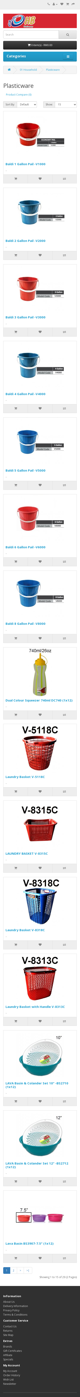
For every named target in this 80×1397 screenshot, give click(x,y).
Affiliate (7, 1355)
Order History (11, 1375)
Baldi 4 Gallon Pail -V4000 (25, 394)
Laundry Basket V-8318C (25, 930)
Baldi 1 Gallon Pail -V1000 (25, 164)
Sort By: (10, 104)
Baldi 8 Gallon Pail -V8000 (25, 623)
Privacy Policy (11, 1310)
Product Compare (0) (18, 94)
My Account (10, 1371)
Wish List (8, 1379)
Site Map (8, 1335)
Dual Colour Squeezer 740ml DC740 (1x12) (39, 700)
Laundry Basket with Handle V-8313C (35, 1006)
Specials (8, 1359)
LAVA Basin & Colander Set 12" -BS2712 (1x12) (37, 1165)
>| (27, 1270)
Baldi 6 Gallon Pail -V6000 (25, 547)
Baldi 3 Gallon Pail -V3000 (25, 317)
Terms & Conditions (15, 1314)
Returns (7, 1331)
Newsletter (9, 1384)
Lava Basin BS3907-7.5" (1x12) (30, 1243)
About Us (9, 1302)
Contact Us (9, 1326)
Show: (49, 104)
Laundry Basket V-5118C (25, 777)
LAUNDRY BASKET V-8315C (27, 853)
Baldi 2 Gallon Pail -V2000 (25, 240)
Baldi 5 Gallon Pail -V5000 (25, 470)
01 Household (28, 70)
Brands (7, 1346)
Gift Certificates (12, 1351)
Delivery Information (15, 1306)
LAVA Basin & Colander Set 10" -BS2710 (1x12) (37, 1085)
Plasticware (53, 70)
